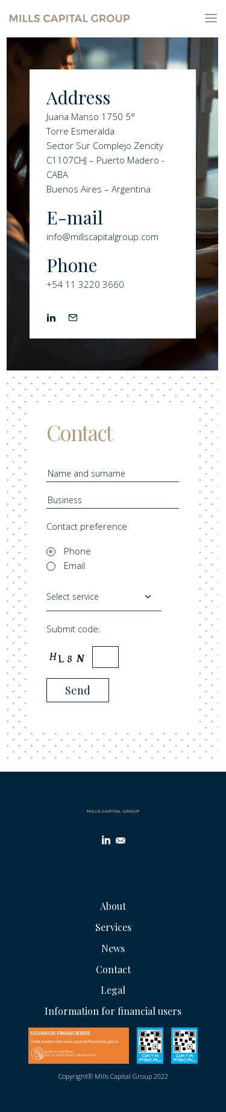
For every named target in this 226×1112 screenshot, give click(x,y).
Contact (113, 969)
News (113, 948)
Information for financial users (113, 1011)
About (113, 906)
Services (113, 927)
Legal (113, 989)
